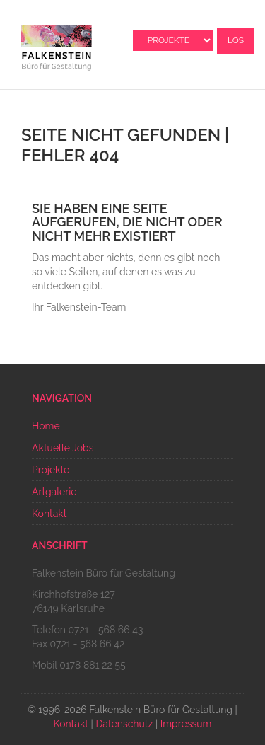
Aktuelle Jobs (62, 448)
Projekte (50, 469)
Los (236, 40)
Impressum (186, 723)
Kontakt (49, 513)
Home (46, 426)
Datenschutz (124, 723)
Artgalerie (54, 491)
